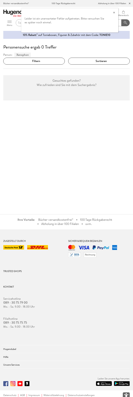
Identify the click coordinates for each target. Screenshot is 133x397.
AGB (22, 395)
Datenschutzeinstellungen (81, 395)
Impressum (34, 395)
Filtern (34, 61)
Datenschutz (9, 395)
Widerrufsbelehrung (53, 395)
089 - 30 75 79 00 (15, 303)
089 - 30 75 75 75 (15, 323)
